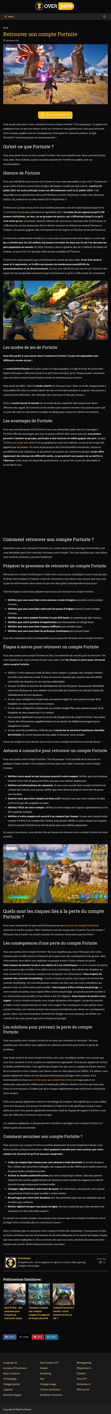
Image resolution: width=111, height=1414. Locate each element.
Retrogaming (84, 1362)
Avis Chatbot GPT (49, 1362)
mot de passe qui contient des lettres (52, 1079)
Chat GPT (82, 1378)
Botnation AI (83, 1384)
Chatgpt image (48, 1384)
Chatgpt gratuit (11, 1384)
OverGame (24, 1258)
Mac (42, 1378)
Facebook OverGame (51, 1394)
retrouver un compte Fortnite (80, 925)
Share (9, 1337)
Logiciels (8, 1389)
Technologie (9, 1378)
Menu (9, 16)
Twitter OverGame (50, 1389)
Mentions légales (12, 1394)
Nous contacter (11, 1373)
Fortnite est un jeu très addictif (20, 442)
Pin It (38, 1337)
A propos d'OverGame (15, 1368)
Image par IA (10, 1362)
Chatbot (81, 1373)
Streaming (45, 1373)
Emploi (44, 1368)
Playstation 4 (84, 1368)
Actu (5, 28)
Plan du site (83, 1389)
